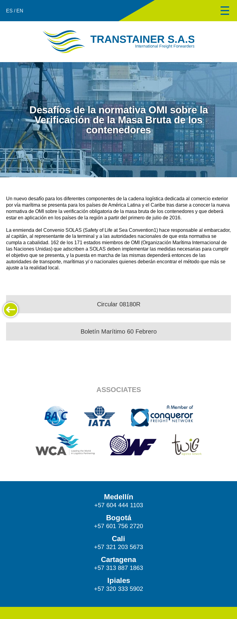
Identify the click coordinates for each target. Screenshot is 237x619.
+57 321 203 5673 (118, 547)
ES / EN (14, 10)
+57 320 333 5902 (118, 589)
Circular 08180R (118, 304)
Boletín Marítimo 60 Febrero (119, 331)
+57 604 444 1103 (118, 505)
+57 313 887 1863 (118, 568)
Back (10, 309)
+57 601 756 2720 (118, 526)
